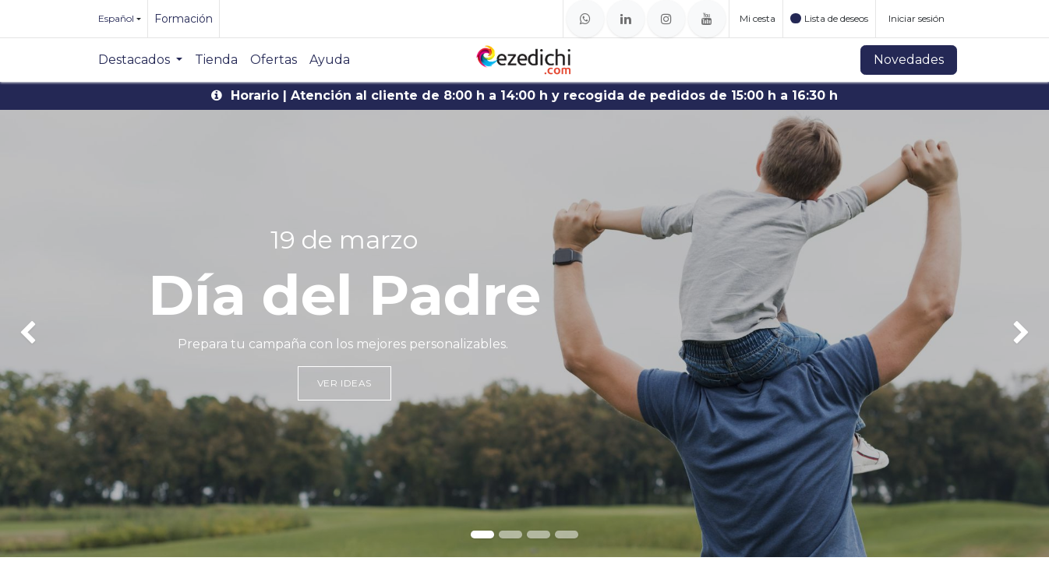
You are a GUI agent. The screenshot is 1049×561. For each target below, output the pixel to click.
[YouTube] (707, 18)
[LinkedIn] (626, 18)
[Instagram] (666, 18)
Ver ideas (344, 383)
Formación (183, 19)
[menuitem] (140, 60)
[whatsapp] (585, 18)
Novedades (909, 59)
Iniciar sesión (916, 18)
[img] (42, 333)
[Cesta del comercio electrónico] (755, 18)
